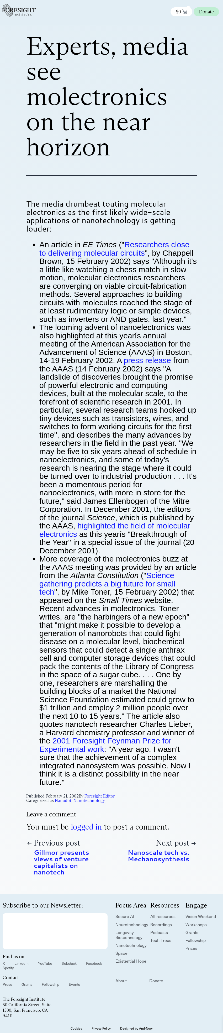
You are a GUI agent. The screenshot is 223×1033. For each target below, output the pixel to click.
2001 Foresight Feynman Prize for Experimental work (105, 744)
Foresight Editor (99, 796)
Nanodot (63, 800)
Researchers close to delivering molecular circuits (114, 248)
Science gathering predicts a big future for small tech (107, 583)
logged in (86, 827)
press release (147, 360)
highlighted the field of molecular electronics (114, 529)
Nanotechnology (89, 800)
